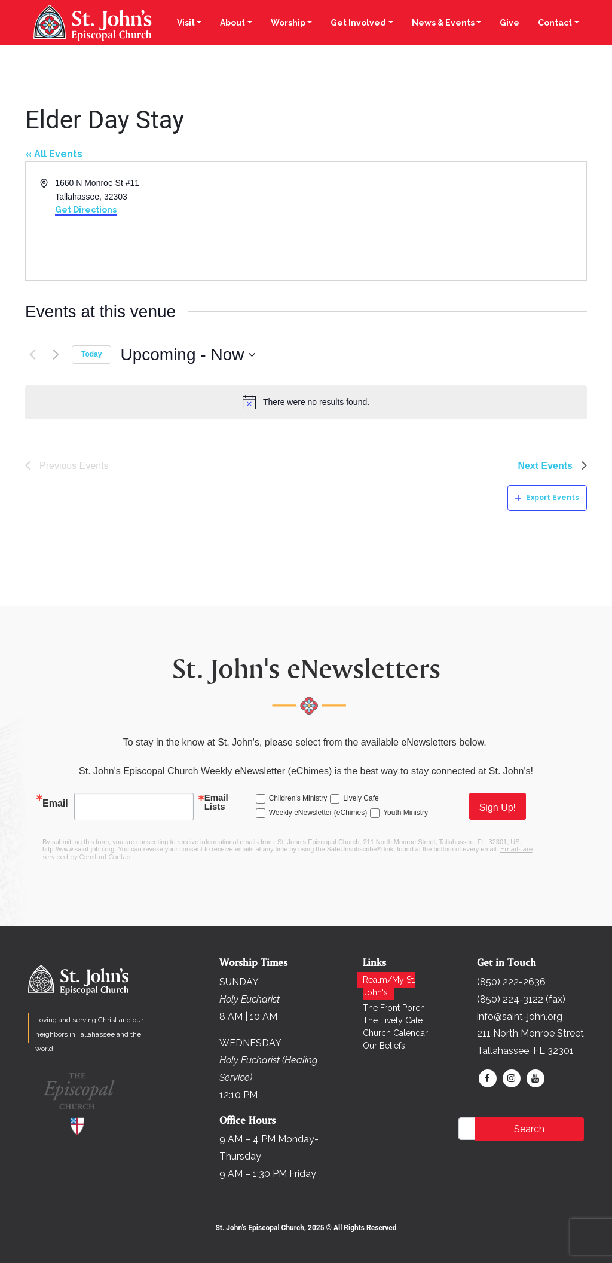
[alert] (306, 402)
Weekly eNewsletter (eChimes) (318, 812)
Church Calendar (395, 1033)
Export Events (547, 497)
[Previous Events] (32, 355)
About (232, 22)
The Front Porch (394, 1008)
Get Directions (86, 209)
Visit (186, 22)
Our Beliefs (384, 1045)
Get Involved (358, 22)
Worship (288, 22)
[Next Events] (55, 355)
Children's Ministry (298, 798)
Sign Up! (497, 807)
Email (55, 803)
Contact (555, 22)
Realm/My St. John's (389, 986)
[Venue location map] (445, 221)
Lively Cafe (360, 798)
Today (91, 354)
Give (509, 22)
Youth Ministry (405, 812)
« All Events (53, 154)
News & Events (443, 22)
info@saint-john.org (519, 1016)
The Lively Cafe (393, 1020)
